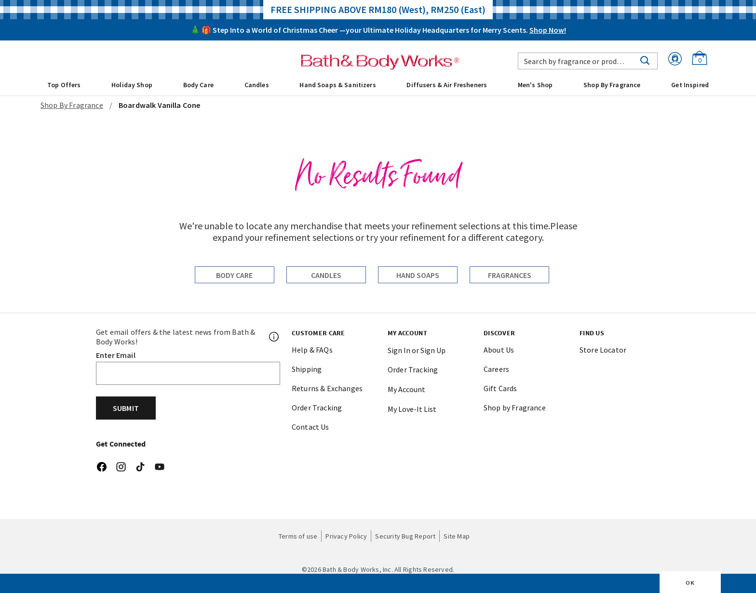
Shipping (307, 369)
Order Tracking (317, 407)
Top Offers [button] (64, 84)
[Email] (188, 373)
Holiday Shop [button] (131, 84)
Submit (126, 408)
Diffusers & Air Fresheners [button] (446, 84)
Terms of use (298, 536)
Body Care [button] (198, 84)
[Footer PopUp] (274, 337)
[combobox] (588, 61)
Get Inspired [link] (690, 84)
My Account (406, 389)
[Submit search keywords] (644, 60)
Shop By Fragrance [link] (611, 84)
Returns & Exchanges (327, 388)
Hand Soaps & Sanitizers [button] (337, 84)
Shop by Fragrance (515, 407)
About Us (499, 350)
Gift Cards (500, 388)
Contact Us (310, 427)
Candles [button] (256, 84)
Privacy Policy (346, 536)
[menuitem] (63, 84)
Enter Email (115, 355)
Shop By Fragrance (71, 105)
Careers (496, 369)
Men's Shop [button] (535, 84)
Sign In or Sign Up (417, 350)
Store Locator (603, 350)
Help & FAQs (312, 350)
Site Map (457, 536)
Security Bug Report (405, 536)
